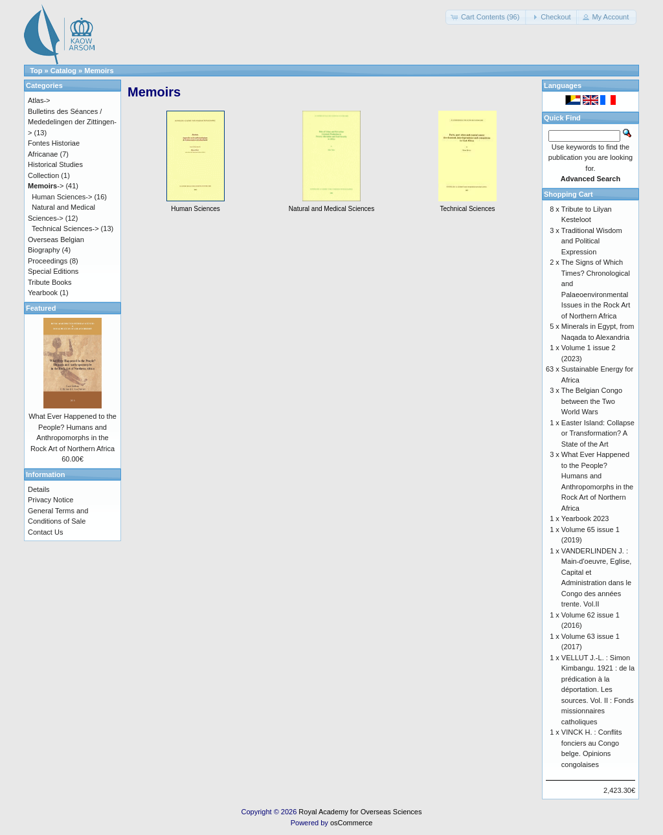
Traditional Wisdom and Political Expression (591, 241)
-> (45, 186)
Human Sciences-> (62, 197)
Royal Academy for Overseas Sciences (359, 812)
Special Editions (53, 271)
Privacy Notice (50, 500)
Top (36, 70)
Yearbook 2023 (585, 518)
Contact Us (45, 532)
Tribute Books (49, 282)
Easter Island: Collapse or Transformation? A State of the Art (598, 433)
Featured (41, 308)
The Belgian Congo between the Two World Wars (591, 401)
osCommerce (351, 823)
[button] (486, 17)
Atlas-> (39, 100)
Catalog (63, 70)
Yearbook (43, 292)
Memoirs (98, 70)
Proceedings (47, 261)
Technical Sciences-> (65, 228)
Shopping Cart (568, 194)
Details (39, 489)
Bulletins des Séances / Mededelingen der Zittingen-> (72, 122)
